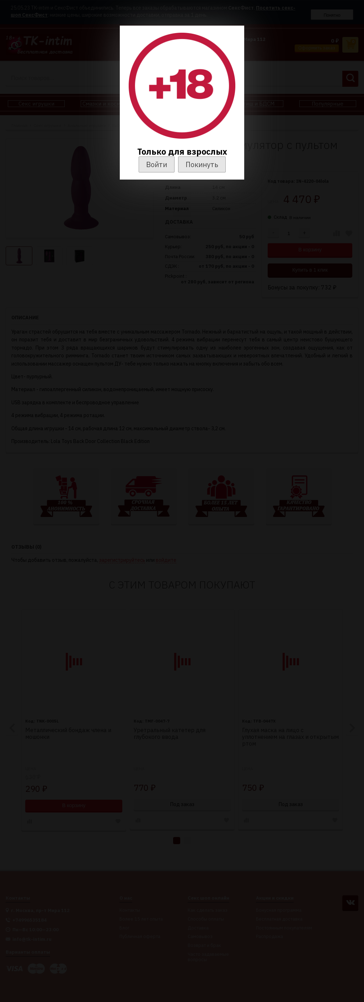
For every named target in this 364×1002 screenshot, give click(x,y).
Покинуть (202, 164)
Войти (156, 164)
